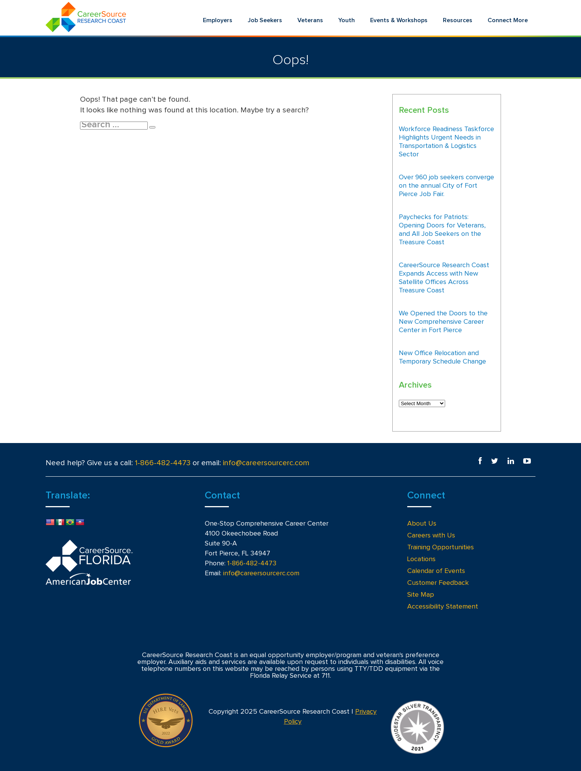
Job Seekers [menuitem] (265, 20)
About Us (421, 523)
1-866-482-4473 (163, 463)
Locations (421, 559)
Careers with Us (431, 535)
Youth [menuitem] (346, 20)
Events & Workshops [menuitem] (399, 20)
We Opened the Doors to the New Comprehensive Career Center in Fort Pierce (443, 322)
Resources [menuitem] (457, 20)
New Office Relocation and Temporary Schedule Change (442, 357)
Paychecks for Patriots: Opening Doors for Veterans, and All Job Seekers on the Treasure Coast (442, 230)
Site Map (420, 594)
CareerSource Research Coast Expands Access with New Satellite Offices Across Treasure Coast (444, 278)
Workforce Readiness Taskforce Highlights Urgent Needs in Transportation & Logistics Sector (446, 142)
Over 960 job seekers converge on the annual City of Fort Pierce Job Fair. (446, 186)
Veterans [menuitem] (310, 20)
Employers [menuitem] (217, 20)
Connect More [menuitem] (508, 20)
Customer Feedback (438, 582)
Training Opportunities (440, 547)
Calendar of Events (436, 571)
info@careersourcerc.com (266, 463)
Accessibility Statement (442, 606)
